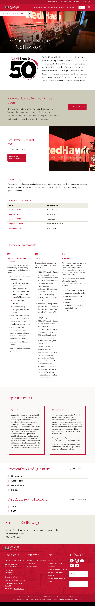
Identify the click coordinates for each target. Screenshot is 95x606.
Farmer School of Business (13, 13)
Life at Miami (71, 7)
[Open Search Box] (89, 2)
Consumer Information (34, 596)
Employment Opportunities (57, 569)
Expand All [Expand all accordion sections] (72, 469)
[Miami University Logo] (12, 7)
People (50, 560)
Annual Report (32, 563)
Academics (38, 7)
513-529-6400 (19, 588)
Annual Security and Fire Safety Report (41, 599)
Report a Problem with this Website (63, 599)
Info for (76, 2)
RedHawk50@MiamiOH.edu (46, 530)
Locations (67, 2)
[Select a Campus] (15, 560)
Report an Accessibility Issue (20, 599)
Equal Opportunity (21, 596)
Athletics (62, 7)
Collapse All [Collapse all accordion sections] (82, 469)
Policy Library (78, 599)
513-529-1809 (20, 581)
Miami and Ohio (32, 566)
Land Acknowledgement (48, 596)
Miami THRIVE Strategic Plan (37, 560)
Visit (60, 2)
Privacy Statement (62, 596)
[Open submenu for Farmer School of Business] (30, 13)
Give (84, 2)
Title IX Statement (74, 596)
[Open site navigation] (88, 7)
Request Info (52, 2)
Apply (82, 7)
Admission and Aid (50, 7)
